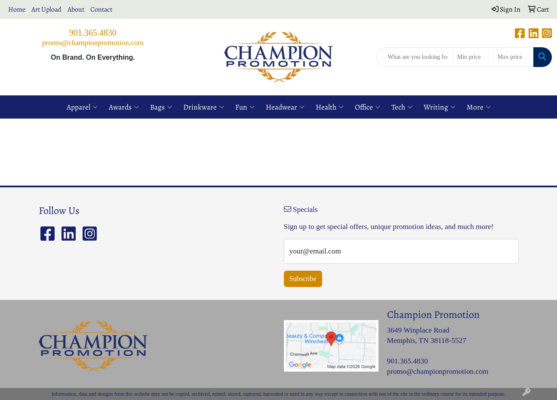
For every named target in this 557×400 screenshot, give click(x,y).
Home (16, 9)
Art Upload (46, 9)
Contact (101, 9)
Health (330, 107)
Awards (124, 107)
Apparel (82, 107)
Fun (245, 107)
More (479, 107)
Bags (161, 107)
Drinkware (203, 107)
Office (367, 107)
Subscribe (303, 278)
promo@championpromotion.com (93, 43)
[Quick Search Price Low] (472, 57)
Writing (439, 107)
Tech (401, 107)
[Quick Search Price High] (513, 57)
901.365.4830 (93, 32)
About (76, 9)
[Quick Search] (414, 57)
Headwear (285, 107)
